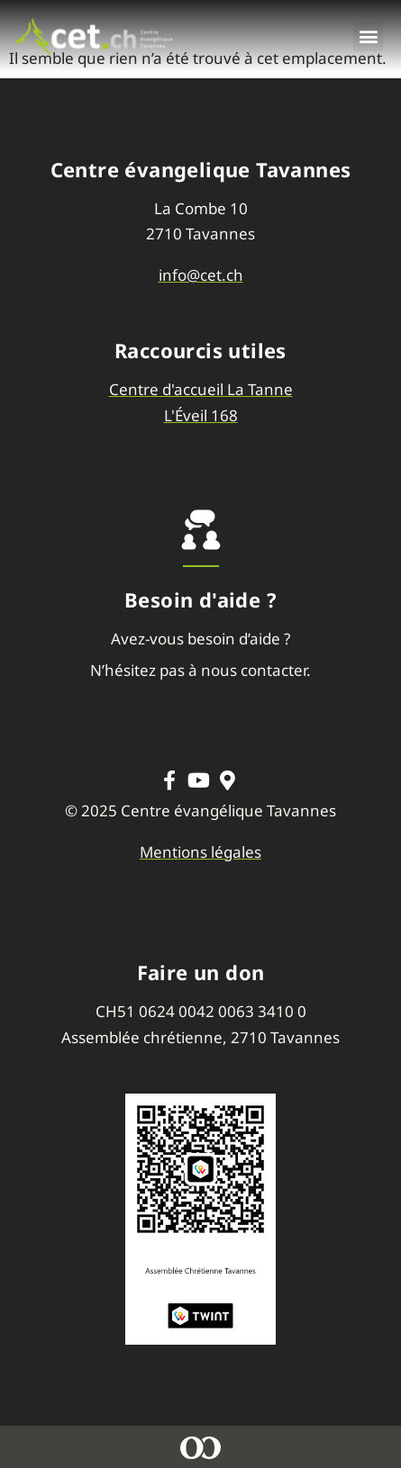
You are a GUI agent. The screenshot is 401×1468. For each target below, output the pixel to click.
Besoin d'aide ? (200, 599)
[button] (368, 36)
